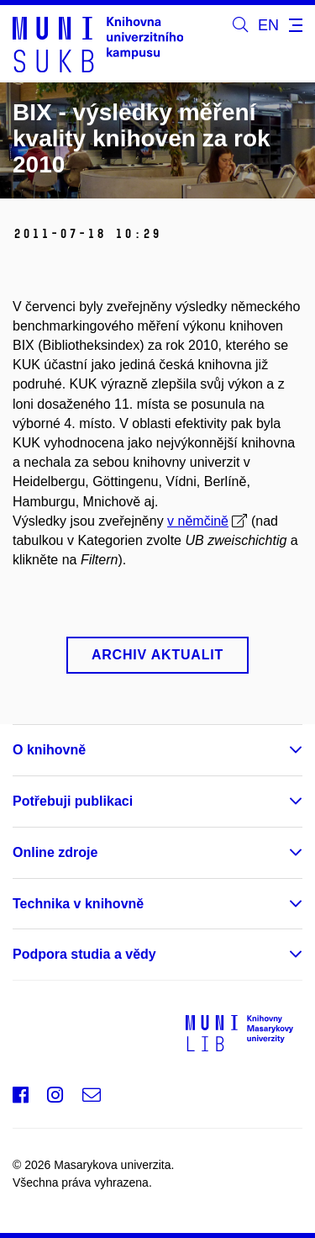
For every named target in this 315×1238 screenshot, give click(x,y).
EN (268, 25)
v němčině (197, 521)
